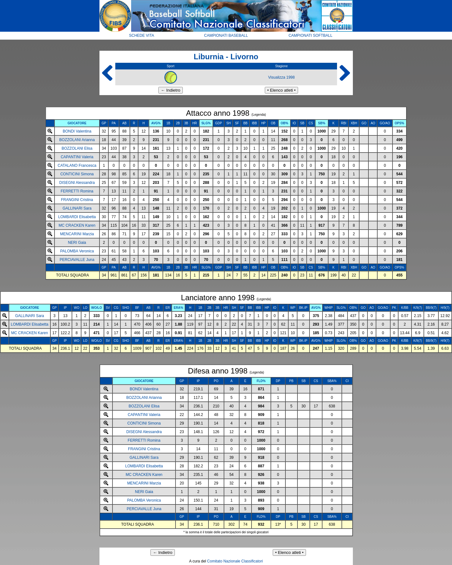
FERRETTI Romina (76, 191)
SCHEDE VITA (141, 35)
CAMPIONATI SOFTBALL (310, 35)
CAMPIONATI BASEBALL (226, 35)
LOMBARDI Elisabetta (77, 217)
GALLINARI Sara (76, 208)
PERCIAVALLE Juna (77, 259)
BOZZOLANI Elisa (76, 148)
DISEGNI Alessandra (77, 182)
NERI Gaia (77, 242)
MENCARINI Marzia (77, 234)
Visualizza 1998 (281, 77)
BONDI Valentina (77, 131)
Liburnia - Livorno (226, 56)
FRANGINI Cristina (77, 200)
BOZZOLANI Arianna (77, 140)
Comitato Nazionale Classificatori (235, 561)
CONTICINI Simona (76, 174)
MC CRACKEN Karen (77, 225)
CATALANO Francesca (77, 165)
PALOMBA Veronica (77, 251)
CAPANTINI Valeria (77, 157)
